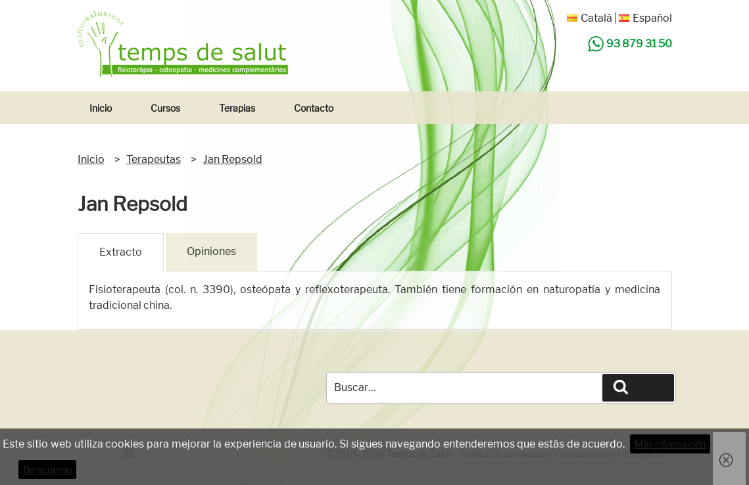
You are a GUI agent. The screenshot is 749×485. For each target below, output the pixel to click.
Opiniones (211, 251)
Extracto (120, 252)
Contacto (313, 108)
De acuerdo (47, 469)
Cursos (165, 108)
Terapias (237, 108)
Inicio (100, 108)
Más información (670, 444)
